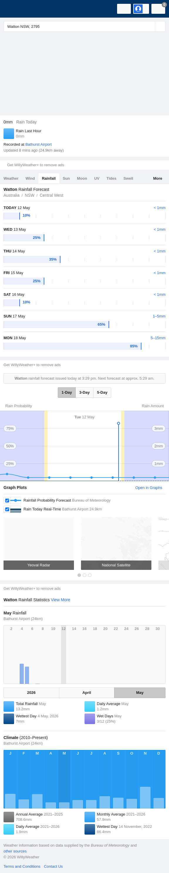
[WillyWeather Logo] (13, 9)
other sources (15, 851)
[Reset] (150, 26)
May (139, 692)
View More (60, 599)
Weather (11, 178)
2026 (31, 692)
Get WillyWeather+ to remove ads (35, 165)
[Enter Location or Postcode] (84, 26)
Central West (51, 195)
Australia (11, 195)
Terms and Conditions (22, 866)
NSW (29, 195)
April (86, 692)
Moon (82, 178)
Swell (128, 178)
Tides (111, 178)
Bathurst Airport (38, 144)
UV (96, 178)
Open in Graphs (148, 487)
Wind (30, 178)
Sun (66, 178)
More (157, 178)
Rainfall (49, 178)
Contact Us (53, 866)
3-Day (84, 392)
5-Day (102, 392)
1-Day (67, 392)
